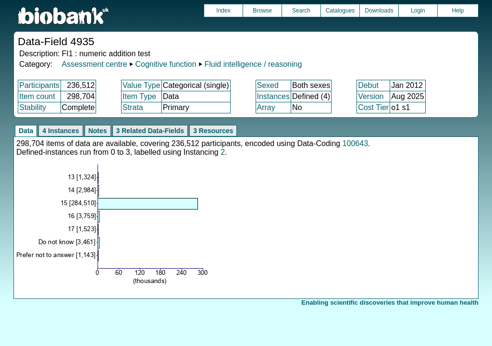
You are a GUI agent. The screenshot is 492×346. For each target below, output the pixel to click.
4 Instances (60, 131)
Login (418, 10)
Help (458, 10)
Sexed (268, 85)
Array (266, 107)
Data (26, 131)
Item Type (139, 96)
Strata (133, 107)
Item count (37, 96)
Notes (97, 131)
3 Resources (213, 131)
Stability (32, 107)
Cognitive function (165, 64)
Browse (262, 10)
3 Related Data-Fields (150, 131)
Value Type (141, 85)
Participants (39, 85)
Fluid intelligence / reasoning (253, 64)
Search (301, 10)
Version (370, 96)
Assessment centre (94, 64)
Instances (273, 96)
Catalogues (340, 10)
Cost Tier (373, 107)
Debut (368, 85)
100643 (355, 143)
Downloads (379, 10)
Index (223, 10)
